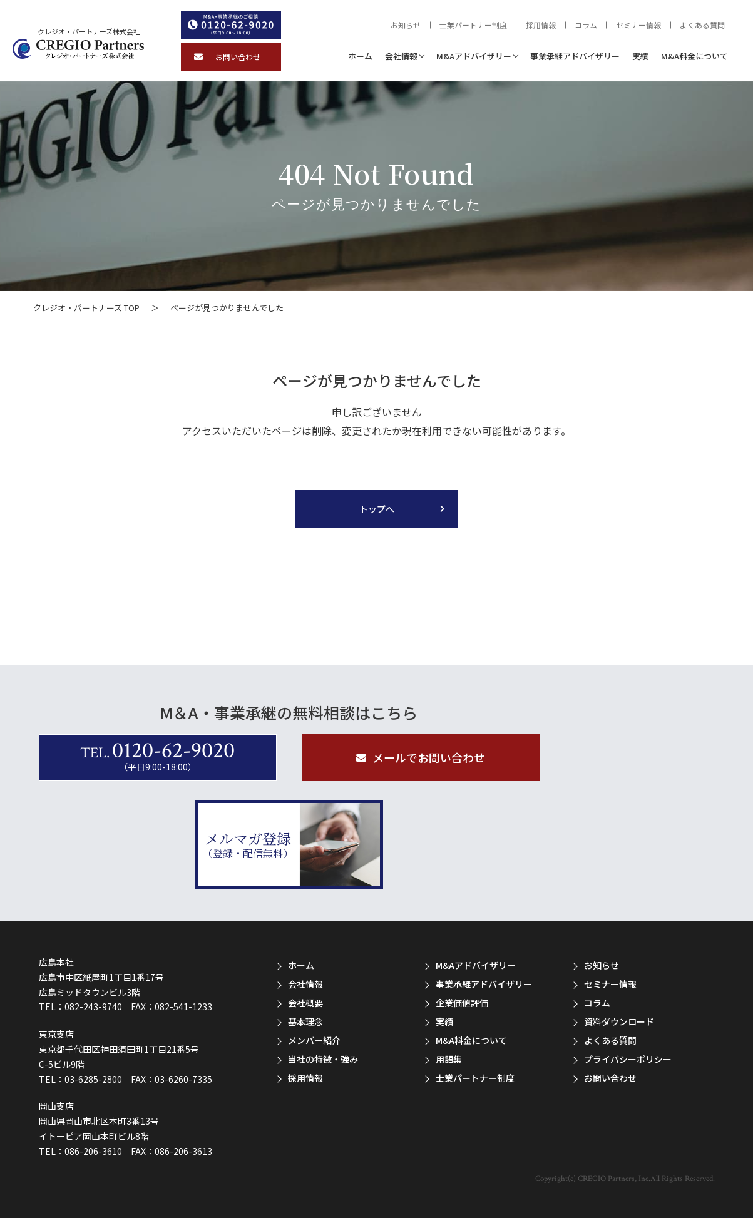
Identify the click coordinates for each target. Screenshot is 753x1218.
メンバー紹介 (314, 1040)
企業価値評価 (462, 1002)
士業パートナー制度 (473, 25)
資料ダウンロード (619, 1021)
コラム (586, 25)
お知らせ (406, 25)
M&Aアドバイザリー (473, 56)
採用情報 (541, 25)
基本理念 (305, 1021)
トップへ (376, 509)
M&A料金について (694, 56)
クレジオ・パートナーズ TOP (86, 308)
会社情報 (401, 56)
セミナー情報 (638, 25)
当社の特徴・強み (323, 1059)
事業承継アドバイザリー (575, 56)
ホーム (360, 56)
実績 (640, 56)
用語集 (449, 1059)
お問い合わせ (610, 1078)
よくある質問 (702, 25)
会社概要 (305, 1002)
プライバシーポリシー (628, 1059)
